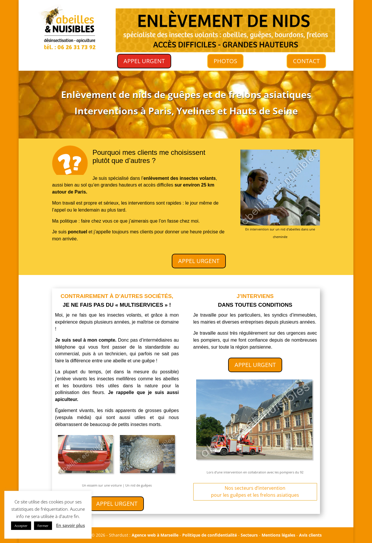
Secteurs (249, 535)
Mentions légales (278, 535)
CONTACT (306, 61)
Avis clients (310, 535)
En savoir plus (70, 525)
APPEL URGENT (144, 61)
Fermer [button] (43, 526)
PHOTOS (225, 61)
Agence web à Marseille (155, 535)
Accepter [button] (21, 526)
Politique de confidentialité (209, 535)
